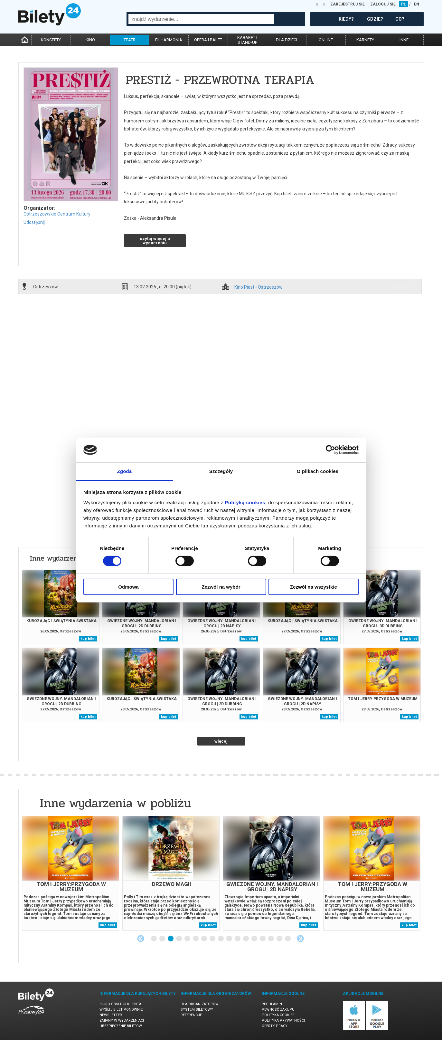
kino (90, 39)
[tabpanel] (70, 873)
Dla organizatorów (200, 1004)
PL (403, 4)
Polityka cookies (278, 1015)
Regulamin (272, 1004)
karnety (365, 39)
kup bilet (88, 639)
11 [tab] (238, 939)
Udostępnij (34, 222)
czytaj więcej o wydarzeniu (155, 240)
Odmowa (128, 587)
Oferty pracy (274, 1026)
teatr (130, 39)
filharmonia (168, 39)
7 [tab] (204, 939)
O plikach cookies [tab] (317, 471)
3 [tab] (171, 939)
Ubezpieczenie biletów (120, 1026)
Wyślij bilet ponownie (121, 1009)
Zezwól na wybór (221, 587)
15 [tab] (271, 939)
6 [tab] (196, 939)
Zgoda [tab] (124, 471)
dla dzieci (286, 39)
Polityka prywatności (283, 1020)
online (326, 39)
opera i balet (208, 39)
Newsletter (110, 1015)
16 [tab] (280, 939)
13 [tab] (254, 939)
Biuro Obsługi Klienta (120, 1004)
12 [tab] (246, 939)
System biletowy (197, 1009)
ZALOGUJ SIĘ (383, 4)
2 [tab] (162, 939)
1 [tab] (154, 939)
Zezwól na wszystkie (313, 587)
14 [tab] (263, 939)
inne (404, 39)
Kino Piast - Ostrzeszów (258, 287)
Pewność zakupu (278, 1009)
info (402, 286)
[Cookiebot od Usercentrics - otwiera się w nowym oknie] (330, 450)
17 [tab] (288, 939)
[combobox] (201, 19)
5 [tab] (187, 939)
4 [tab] (179, 939)
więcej (221, 741)
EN (416, 4)
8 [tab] (213, 939)
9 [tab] (221, 939)
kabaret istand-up (247, 40)
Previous (140, 938)
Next (300, 938)
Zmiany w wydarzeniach (122, 1020)
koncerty (51, 39)
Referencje (191, 1015)
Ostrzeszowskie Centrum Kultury (57, 214)
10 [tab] (229, 939)
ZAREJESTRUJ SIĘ (347, 4)
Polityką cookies (245, 502)
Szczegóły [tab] (221, 471)
